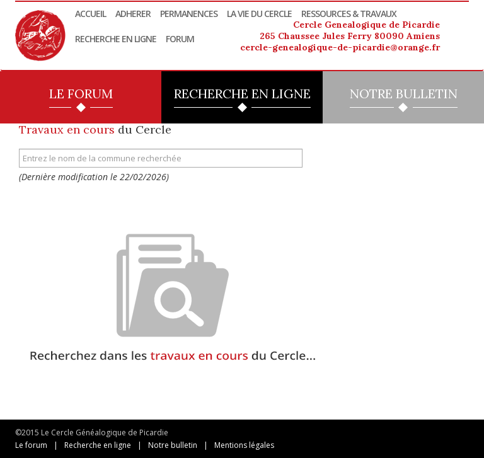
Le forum (31, 445)
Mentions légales (244, 445)
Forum (180, 39)
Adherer (133, 14)
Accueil (90, 14)
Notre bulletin (172, 445)
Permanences (188, 14)
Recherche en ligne (115, 39)
